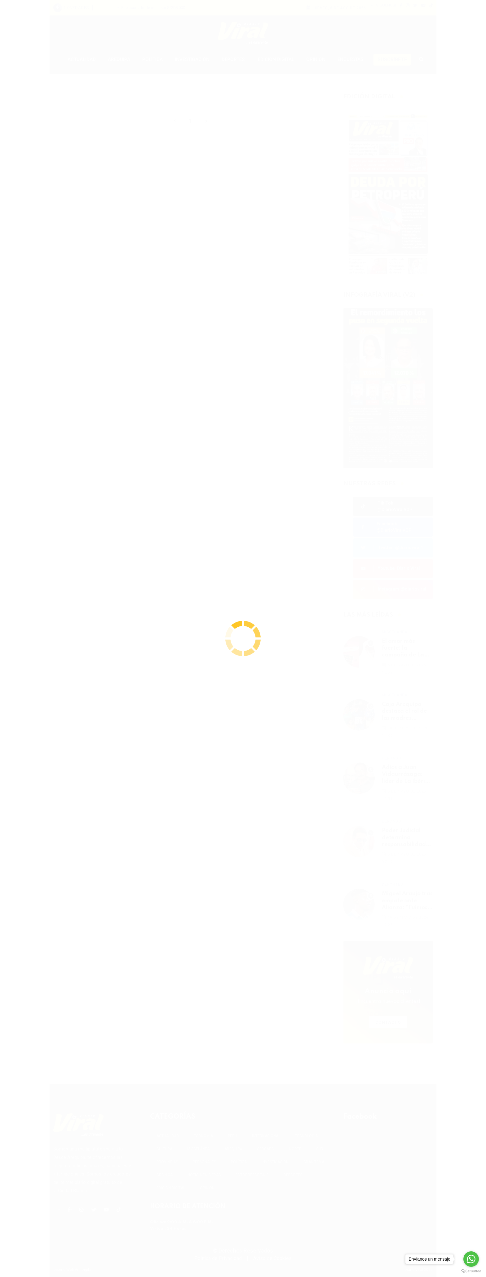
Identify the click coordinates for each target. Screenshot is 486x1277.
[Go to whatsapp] (471, 1259)
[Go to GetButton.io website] (471, 1271)
